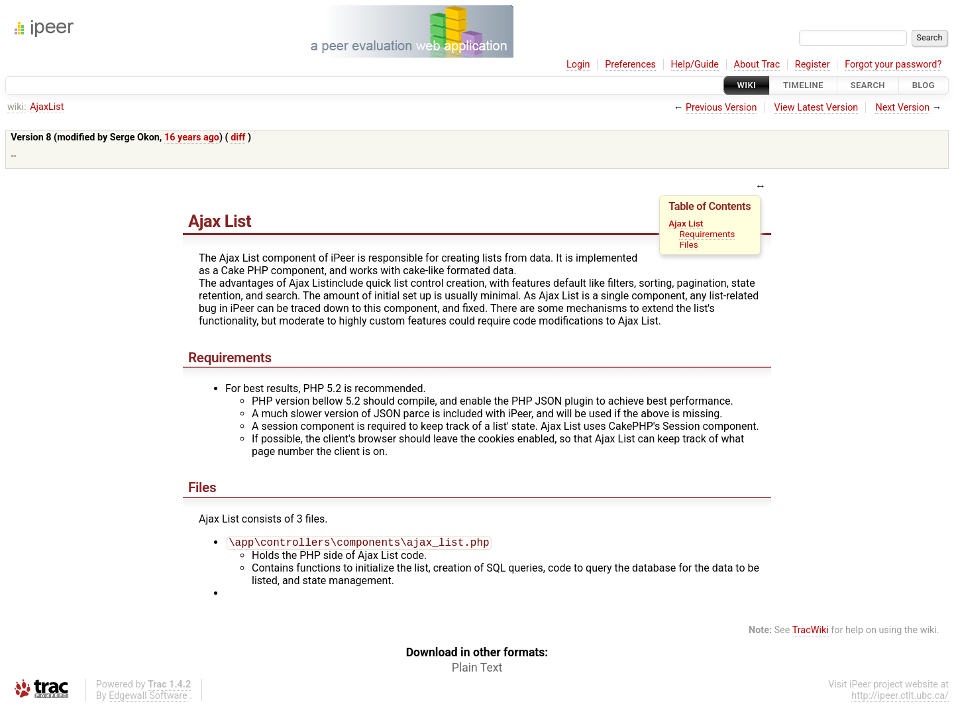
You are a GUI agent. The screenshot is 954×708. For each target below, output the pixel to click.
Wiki (747, 85)
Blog (923, 85)
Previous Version (721, 107)
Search (868, 85)
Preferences (630, 64)
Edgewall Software (148, 697)
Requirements (707, 233)
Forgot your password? (893, 64)
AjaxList (47, 107)
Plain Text (477, 669)
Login (578, 64)
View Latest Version (816, 107)
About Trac (757, 64)
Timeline (803, 85)
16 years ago (191, 137)
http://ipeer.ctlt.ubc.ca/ (900, 697)
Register (812, 64)
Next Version (902, 107)
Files (688, 244)
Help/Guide (695, 64)
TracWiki (810, 631)
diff (238, 137)
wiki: (16, 107)
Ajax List (685, 223)
